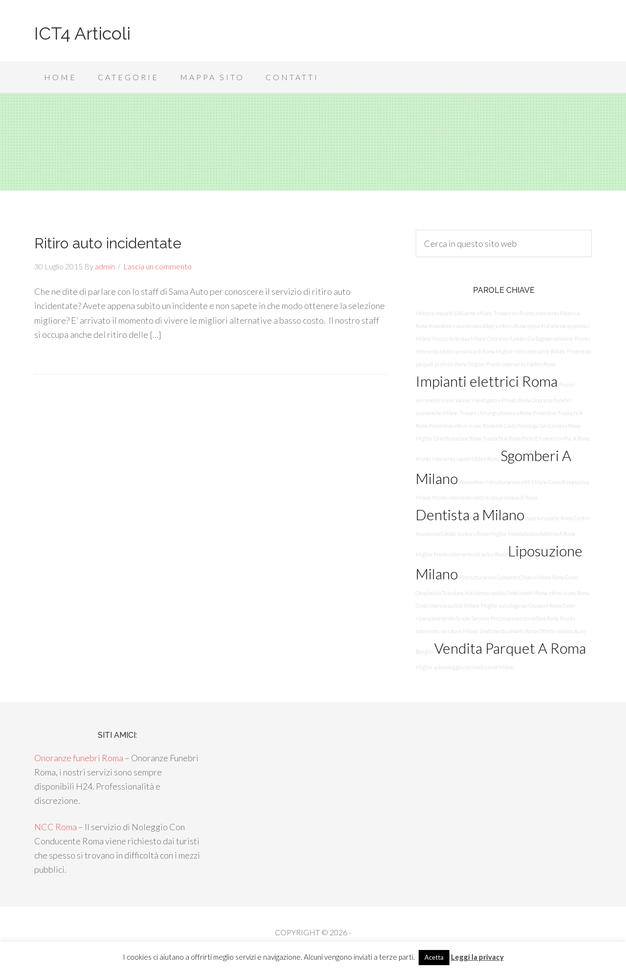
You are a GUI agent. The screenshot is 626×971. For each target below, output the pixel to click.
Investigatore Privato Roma (500, 400)
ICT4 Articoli (82, 33)
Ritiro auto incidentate (107, 243)
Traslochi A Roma (501, 438)
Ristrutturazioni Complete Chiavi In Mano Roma (511, 577)
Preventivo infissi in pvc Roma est (465, 425)
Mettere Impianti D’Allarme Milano (454, 313)
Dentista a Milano (470, 514)
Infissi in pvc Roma (568, 593)
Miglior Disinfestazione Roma (448, 438)
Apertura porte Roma (549, 518)
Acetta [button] (434, 957)
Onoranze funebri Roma (78, 757)
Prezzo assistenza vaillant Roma (525, 618)
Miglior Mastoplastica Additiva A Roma (532, 533)
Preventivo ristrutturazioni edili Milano (503, 482)
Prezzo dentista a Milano (459, 338)
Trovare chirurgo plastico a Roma (495, 413)
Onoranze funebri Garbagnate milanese (530, 338)
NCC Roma (55, 826)
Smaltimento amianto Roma (508, 631)
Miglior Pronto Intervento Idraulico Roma (461, 554)
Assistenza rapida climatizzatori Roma (506, 593)
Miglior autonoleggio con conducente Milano (465, 667)
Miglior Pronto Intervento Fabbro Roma (511, 364)
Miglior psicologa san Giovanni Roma (521, 605)
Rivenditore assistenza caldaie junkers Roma (477, 326)
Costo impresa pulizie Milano (447, 605)
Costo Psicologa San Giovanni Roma (542, 425)
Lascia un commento (157, 266)
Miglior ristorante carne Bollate (530, 351)
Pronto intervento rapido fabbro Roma (457, 459)
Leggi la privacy (477, 956)
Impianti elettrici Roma (487, 381)
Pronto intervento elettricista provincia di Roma (484, 497)
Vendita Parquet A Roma (510, 648)
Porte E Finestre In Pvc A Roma (555, 438)
